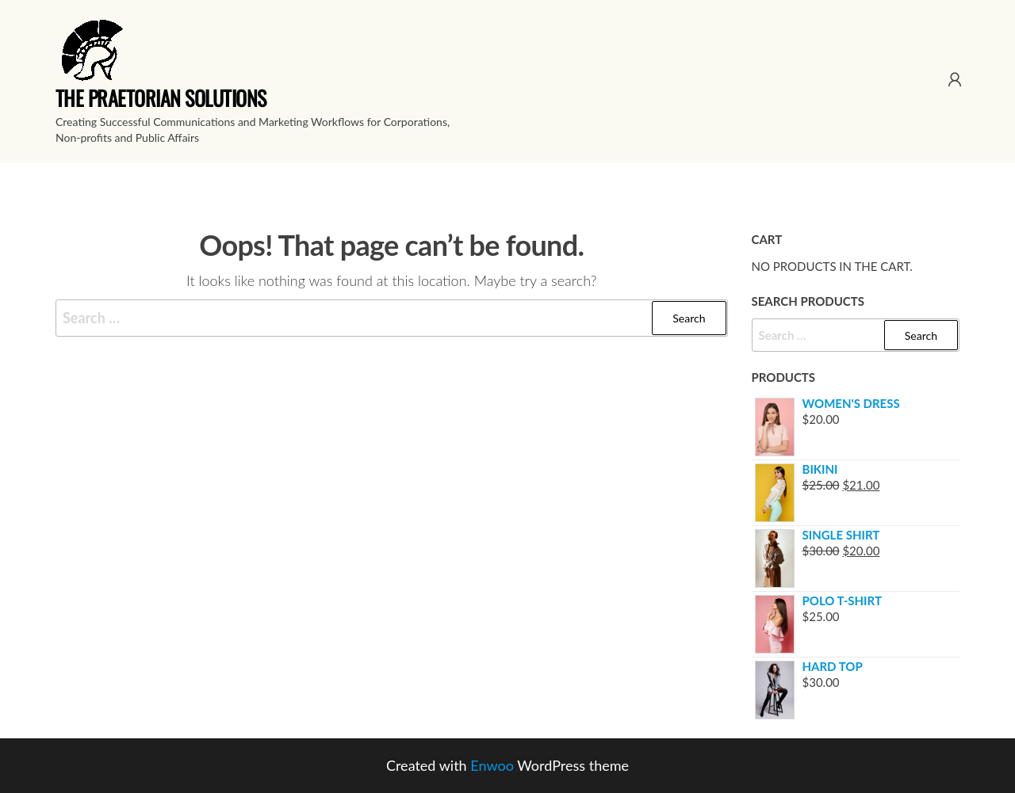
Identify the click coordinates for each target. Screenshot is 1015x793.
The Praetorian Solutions (161, 97)
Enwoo (492, 765)
